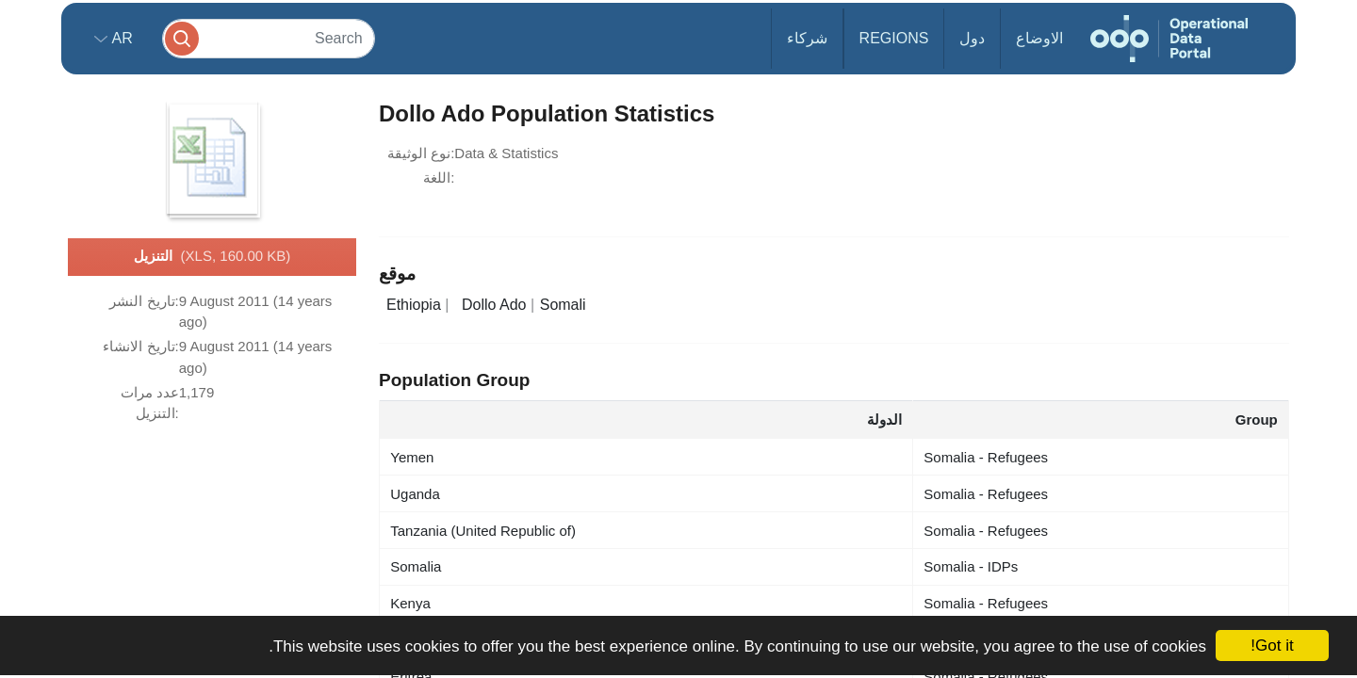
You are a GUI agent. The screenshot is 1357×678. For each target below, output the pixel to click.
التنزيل (212, 257)
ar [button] (120, 38)
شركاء (807, 38)
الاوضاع (1039, 38)
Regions (894, 38)
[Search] (268, 38)
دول (972, 38)
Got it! (1272, 645)
